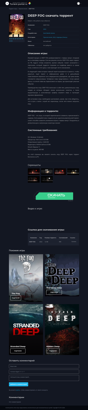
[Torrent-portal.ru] (21, 3)
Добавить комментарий (18, 384)
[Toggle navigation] (7, 3)
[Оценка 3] (13, 39)
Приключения (23, 8)
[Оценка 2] (12, 39)
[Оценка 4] (15, 39)
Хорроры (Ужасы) (61, 37)
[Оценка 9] (10, 41)
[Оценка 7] (20, 39)
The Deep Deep (54, 288)
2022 (44, 29)
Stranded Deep (17, 346)
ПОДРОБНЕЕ (16, 298)
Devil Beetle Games (49, 33)
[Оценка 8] (22, 39)
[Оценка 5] (17, 39)
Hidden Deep (53, 346)
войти (18, 390)
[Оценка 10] (12, 41)
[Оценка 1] (10, 39)
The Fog (16, 293)
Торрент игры (13, 8)
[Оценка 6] (19, 39)
